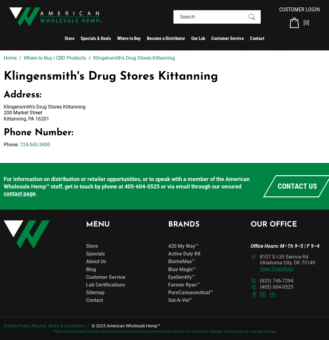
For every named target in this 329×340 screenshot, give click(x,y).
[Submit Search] (251, 17)
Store (69, 38)
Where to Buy (129, 38)
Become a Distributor (166, 38)
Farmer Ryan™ (184, 285)
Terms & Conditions (66, 325)
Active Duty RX (184, 254)
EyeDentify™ (181, 277)
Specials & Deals (96, 38)
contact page (20, 193)
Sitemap (95, 292)
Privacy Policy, (17, 325)
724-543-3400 (35, 145)
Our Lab (198, 38)
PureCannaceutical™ (190, 292)
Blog (91, 269)
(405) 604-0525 (276, 287)
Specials (95, 254)
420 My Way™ (183, 246)
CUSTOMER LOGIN (299, 9)
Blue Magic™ (182, 269)
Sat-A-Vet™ (180, 300)
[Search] (212, 17)
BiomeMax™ (181, 261)
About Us (96, 261)
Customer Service (227, 38)
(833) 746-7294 (276, 281)
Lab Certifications (105, 285)
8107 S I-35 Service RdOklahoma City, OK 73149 (287, 262)
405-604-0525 (142, 186)
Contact (257, 38)
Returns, (39, 325)
